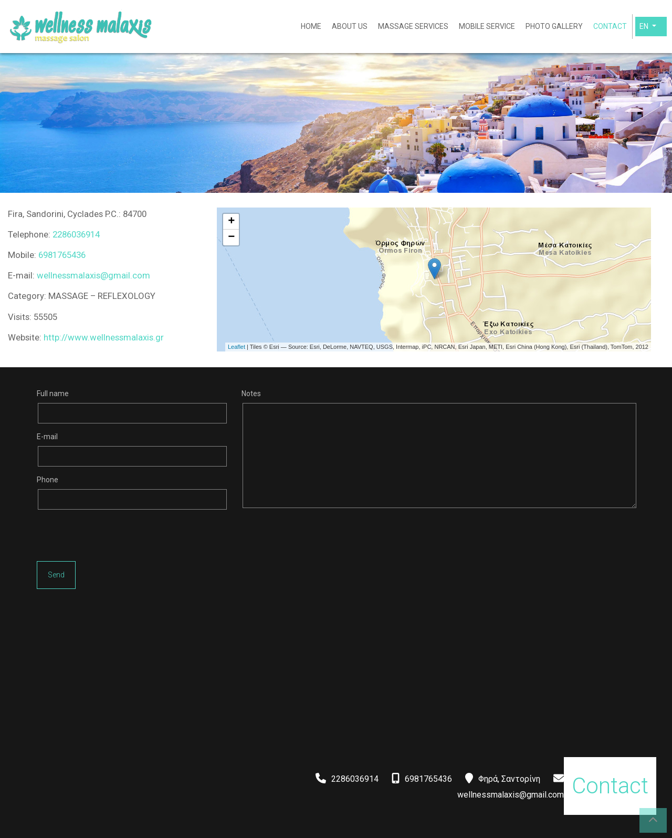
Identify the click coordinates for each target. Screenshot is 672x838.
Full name (53, 393)
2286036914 (76, 234)
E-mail (47, 436)
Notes (251, 393)
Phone (47, 479)
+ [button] (231, 222)
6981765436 (62, 255)
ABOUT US (350, 26)
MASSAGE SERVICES (413, 26)
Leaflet (236, 347)
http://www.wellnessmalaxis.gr (104, 337)
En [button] (644, 26)
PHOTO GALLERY (554, 26)
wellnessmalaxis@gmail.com (93, 275)
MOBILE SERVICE (487, 26)
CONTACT (610, 26)
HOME (311, 26)
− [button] (231, 237)
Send (56, 575)
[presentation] (116, 538)
